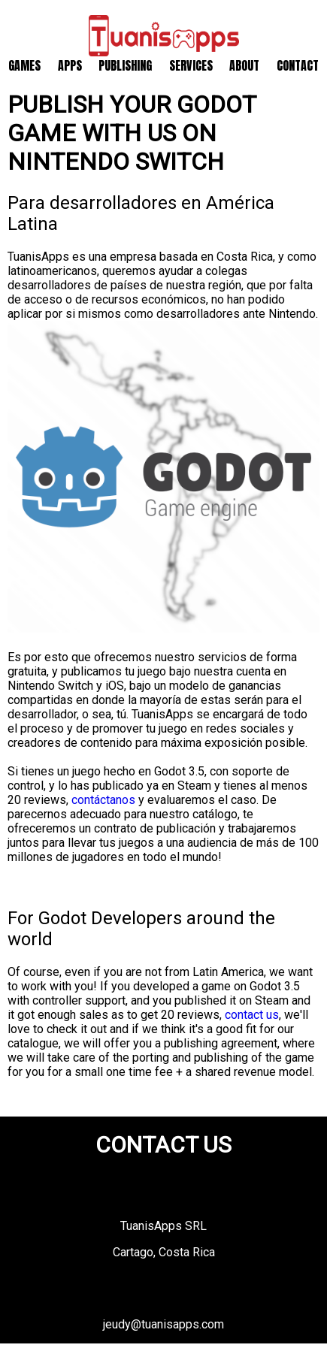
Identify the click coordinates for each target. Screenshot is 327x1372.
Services (191, 65)
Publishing (125, 65)
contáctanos (103, 800)
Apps (70, 65)
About (244, 65)
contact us (252, 1015)
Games (24, 65)
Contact (298, 65)
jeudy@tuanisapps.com (163, 1324)
